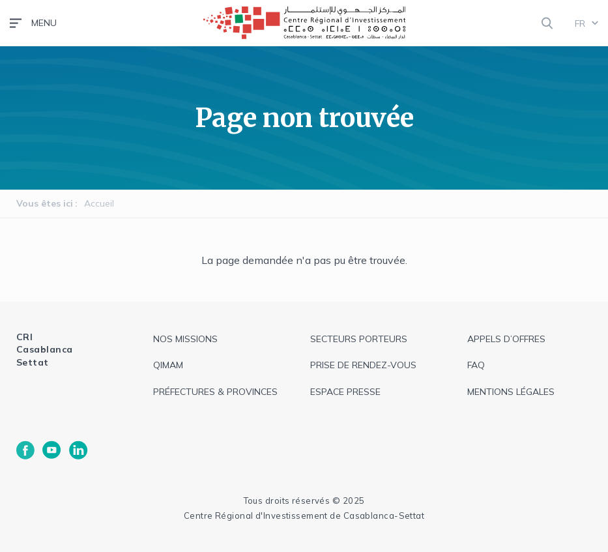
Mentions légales (511, 392)
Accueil (99, 203)
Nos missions (185, 339)
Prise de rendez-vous (363, 365)
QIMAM (168, 365)
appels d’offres (506, 339)
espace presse (345, 392)
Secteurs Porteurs (358, 339)
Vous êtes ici (44, 203)
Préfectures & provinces (215, 392)
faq (476, 365)
